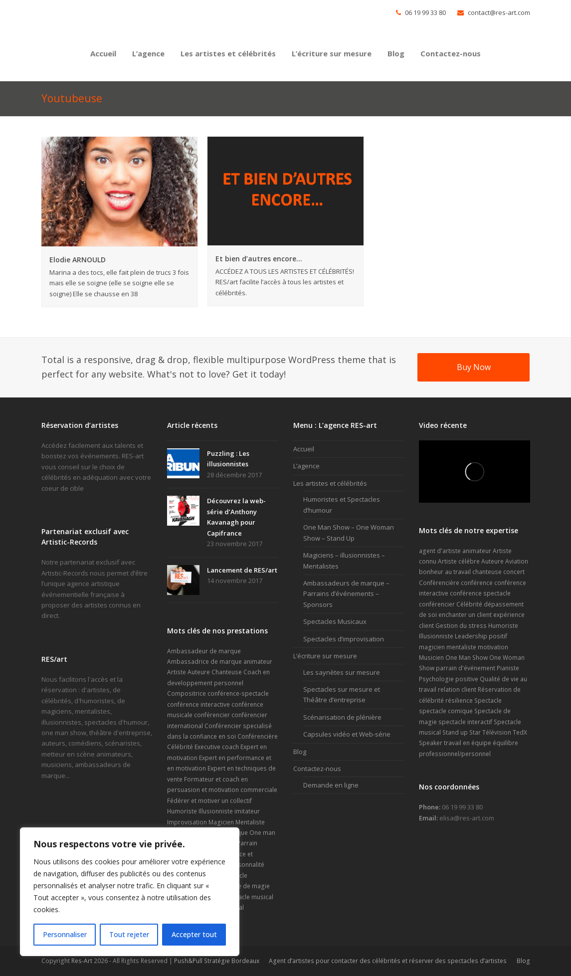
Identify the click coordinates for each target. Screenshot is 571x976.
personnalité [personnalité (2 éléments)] (246, 864)
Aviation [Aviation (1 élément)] (516, 561)
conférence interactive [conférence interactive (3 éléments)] (198, 704)
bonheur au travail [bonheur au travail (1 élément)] (445, 572)
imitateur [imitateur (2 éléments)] (247, 811)
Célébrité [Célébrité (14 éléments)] (180, 747)
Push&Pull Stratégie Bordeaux (216, 961)
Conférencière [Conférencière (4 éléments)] (257, 736)
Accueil (480, 99)
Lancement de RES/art (242, 570)
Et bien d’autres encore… (258, 258)
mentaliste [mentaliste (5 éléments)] (461, 647)
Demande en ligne (331, 785)
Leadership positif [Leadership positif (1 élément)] (481, 636)
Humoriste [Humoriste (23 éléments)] (182, 811)
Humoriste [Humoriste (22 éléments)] (503, 625)
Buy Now (474, 367)
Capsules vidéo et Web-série (346, 734)
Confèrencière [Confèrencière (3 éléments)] (439, 583)
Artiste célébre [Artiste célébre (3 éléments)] (459, 561)
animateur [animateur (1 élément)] (257, 661)
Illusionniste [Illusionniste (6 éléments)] (215, 811)
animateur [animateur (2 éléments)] (476, 551)
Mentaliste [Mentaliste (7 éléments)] (250, 822)
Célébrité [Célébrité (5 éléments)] (469, 604)
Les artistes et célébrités (330, 483)
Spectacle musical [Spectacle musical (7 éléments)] (247, 897)
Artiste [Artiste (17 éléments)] (176, 672)
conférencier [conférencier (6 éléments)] (437, 604)
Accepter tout (194, 934)
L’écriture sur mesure (325, 655)
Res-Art (81, 961)
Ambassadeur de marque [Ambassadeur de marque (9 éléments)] (204, 651)
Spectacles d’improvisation (343, 638)
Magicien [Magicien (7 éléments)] (221, 822)
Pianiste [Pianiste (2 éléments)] (508, 668)
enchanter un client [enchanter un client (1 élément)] (465, 614)
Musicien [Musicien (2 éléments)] (431, 657)
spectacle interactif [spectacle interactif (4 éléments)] (465, 722)
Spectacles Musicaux (335, 621)
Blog (299, 751)
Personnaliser (65, 934)
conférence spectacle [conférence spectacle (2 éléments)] (480, 593)
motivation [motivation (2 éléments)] (493, 647)
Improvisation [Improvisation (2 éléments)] (187, 822)
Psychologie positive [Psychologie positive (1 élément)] (448, 679)
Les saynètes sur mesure (341, 672)
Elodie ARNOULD (77, 259)
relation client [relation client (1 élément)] (457, 689)
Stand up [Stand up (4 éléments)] (455, 732)
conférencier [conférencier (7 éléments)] (212, 715)
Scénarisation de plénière (342, 717)
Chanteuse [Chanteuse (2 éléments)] (226, 672)
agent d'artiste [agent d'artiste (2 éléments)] (440, 551)
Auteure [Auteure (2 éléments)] (199, 672)
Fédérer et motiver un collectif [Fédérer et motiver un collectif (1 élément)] (209, 800)
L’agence (306, 465)
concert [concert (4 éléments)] (514, 572)
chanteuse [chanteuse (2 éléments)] (487, 572)
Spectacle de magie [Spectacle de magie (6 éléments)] (242, 886)
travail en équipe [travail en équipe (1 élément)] (467, 743)
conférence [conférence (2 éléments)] (477, 583)
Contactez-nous (317, 768)
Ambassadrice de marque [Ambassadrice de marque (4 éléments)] (204, 661)
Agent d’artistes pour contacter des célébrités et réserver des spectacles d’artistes (388, 961)
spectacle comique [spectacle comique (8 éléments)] (446, 711)
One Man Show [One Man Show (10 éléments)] (466, 657)
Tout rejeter (129, 934)
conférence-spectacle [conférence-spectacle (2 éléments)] (238, 693)
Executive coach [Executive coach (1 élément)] (216, 747)
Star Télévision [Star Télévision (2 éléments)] (490, 732)
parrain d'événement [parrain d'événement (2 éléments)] (465, 668)
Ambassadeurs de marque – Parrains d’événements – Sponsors (346, 594)
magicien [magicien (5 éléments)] (432, 647)
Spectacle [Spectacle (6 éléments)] (488, 700)
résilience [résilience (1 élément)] (459, 700)
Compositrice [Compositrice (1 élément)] (186, 693)
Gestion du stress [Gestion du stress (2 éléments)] (461, 625)
